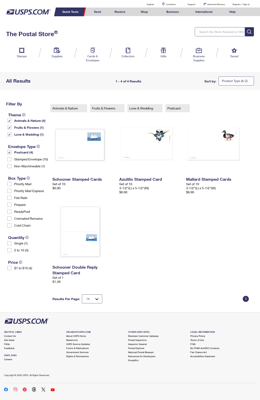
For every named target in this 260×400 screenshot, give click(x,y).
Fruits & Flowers (104, 108)
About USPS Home (76, 336)
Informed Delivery (216, 4)
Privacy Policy (197, 336)
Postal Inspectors (137, 340)
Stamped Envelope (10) (31, 159)
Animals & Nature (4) (30, 120)
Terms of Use (197, 340)
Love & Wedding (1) (29, 134)
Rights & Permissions (77, 356)
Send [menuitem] (97, 11)
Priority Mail (22, 184)
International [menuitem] (203, 11)
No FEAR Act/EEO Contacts (204, 348)
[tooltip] (23, 114)
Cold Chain (22, 225)
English (146, 4)
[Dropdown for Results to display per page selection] (92, 298)
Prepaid (19, 204)
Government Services (77, 352)
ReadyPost (22, 211)
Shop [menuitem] (144, 11)
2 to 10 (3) (21, 250)
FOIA (192, 344)
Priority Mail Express (29, 191)
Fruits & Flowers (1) (29, 127)
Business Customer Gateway (143, 336)
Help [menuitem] (232, 11)
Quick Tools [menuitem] (70, 11)
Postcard (174, 108)
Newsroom (72, 340)
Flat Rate (20, 198)
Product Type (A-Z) (235, 81)
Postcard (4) (23, 152)
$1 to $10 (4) (23, 268)
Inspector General (137, 344)
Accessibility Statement (202, 356)
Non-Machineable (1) (29, 166)
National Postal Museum (141, 352)
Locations (171, 4)
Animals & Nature (65, 108)
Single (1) (21, 243)
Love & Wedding (141, 108)
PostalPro (133, 360)
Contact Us (10, 336)
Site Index (9, 340)
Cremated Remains (28, 218)
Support (191, 4)
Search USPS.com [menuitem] (250, 12)
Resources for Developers (141, 356)
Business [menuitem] (172, 11)
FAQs (7, 344)
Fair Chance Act (198, 352)
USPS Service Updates (78, 344)
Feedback (9, 348)
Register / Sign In (241, 4)
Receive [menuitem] (120, 11)
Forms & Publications (77, 348)
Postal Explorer (136, 348)
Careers (8, 359)
